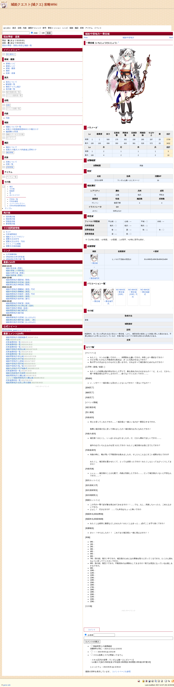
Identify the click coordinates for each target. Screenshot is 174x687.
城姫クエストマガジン (15, 237)
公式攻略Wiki (11, 254)
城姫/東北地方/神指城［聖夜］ (18, 285)
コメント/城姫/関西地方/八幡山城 (19, 378)
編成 (8, 131)
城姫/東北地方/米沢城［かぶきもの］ (21, 322)
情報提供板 (10, 221)
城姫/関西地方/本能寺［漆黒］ (18, 296)
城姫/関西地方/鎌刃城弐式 (16, 310)
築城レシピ (10, 63)
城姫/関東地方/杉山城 (15, 356)
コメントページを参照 (121, 671)
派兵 (14, 28)
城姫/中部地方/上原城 (15, 361)
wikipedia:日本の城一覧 (15, 259)
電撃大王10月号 (12, 239)
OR (42, 33)
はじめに (7, 28)
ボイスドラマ (14, 195)
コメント (91, 630)
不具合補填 (13, 201)
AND (34, 33)
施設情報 (9, 152)
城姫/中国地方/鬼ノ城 (15, 366)
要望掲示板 (10, 224)
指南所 (12, 191)
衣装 (16, 131)
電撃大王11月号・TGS (15, 241)
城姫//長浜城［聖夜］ (15, 268)
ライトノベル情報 (13, 244)
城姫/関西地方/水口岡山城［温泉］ (20, 306)
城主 (11, 187)
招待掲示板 (10, 216)
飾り (12, 131)
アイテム (89, 28)
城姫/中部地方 (128, 37)
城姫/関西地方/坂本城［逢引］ (18, 299)
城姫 (71, 28)
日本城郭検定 (11, 234)
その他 (12, 189)
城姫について (11, 127)
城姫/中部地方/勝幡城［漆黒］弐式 (20, 289)
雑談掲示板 (10, 219)
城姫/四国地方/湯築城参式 (16, 337)
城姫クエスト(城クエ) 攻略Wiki (34, 4)
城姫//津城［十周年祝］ (15, 270)
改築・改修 (10, 73)
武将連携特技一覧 (13, 342)
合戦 (19, 28)
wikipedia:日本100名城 (15, 257)
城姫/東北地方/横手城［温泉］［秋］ (21, 320)
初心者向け (10, 54)
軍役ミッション (54, 28)
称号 (44, 28)
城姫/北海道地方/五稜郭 (15, 373)
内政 (25, 28)
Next (171, 37)
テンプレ (8, 208)
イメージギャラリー (17, 203)
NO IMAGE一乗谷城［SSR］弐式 (132, 293)
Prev (86, 37)
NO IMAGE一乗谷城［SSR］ (120, 292)
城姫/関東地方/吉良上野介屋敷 (18, 383)
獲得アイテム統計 (13, 87)
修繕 (8, 71)
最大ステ (35, 129)
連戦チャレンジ (34, 28)
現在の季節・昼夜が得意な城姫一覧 (17, 45)
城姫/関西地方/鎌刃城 (15, 313)
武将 (82, 28)
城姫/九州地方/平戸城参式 (16, 368)
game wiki (6, 685)
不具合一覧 (13, 199)
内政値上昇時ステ (29, 150)
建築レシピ (10, 66)
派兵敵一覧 (10, 89)
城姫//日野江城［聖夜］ (15, 273)
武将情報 (9, 167)
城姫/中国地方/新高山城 (15, 349)
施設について (11, 147)
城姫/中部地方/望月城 (15, 364)
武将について (11, 162)
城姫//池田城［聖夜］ (15, 275)
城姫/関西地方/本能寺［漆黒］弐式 (20, 294)
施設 (76, 28)
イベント (98, 28)
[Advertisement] (87, 17)
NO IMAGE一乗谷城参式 (145, 292)
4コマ (8, 232)
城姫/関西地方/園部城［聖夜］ (18, 280)
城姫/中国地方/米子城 (15, 359)
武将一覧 (9, 164)
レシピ (65, 28)
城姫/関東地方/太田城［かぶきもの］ (21, 317)
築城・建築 (10, 68)
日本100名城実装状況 (17, 206)
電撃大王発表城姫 (13, 246)
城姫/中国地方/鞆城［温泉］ (17, 308)
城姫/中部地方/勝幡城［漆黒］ (18, 291)
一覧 (19, 127)
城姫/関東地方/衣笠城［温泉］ (18, 282)
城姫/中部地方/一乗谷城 (97, 34)
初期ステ (9, 129)
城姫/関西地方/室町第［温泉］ (18, 303)
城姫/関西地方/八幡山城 (15, 375)
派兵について (11, 82)
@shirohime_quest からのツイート (16, 330)
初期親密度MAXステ (22, 129)
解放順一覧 (10, 84)
